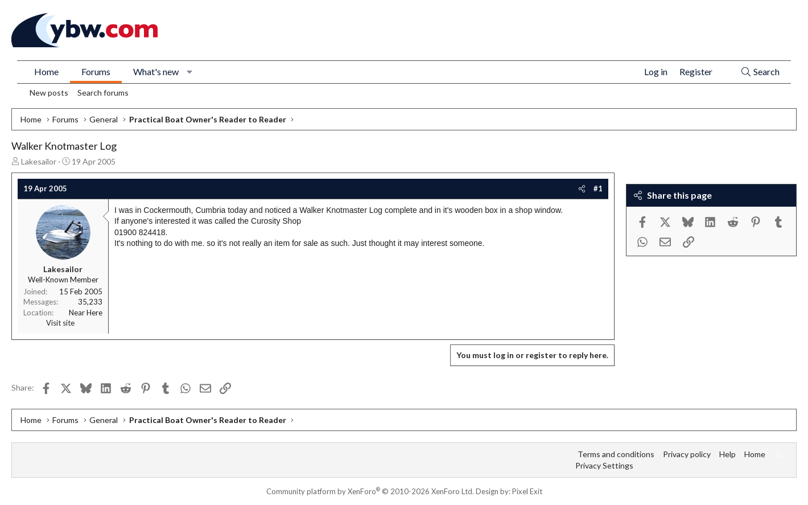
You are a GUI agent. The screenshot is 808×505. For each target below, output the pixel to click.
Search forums (103, 92)
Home (46, 71)
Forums (95, 71)
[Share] (581, 188)
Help (727, 454)
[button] (189, 72)
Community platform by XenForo (370, 491)
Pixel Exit (527, 491)
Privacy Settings (604, 465)
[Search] (760, 72)
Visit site (60, 322)
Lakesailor (38, 161)
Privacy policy (687, 454)
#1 (598, 188)
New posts (49, 92)
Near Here (85, 312)
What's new (156, 71)
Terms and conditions (616, 454)
